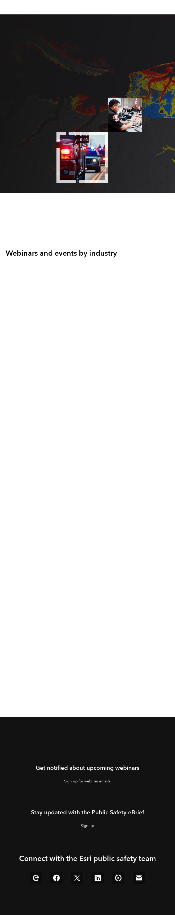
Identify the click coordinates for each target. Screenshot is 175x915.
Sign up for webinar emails (87, 781)
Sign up (87, 825)
